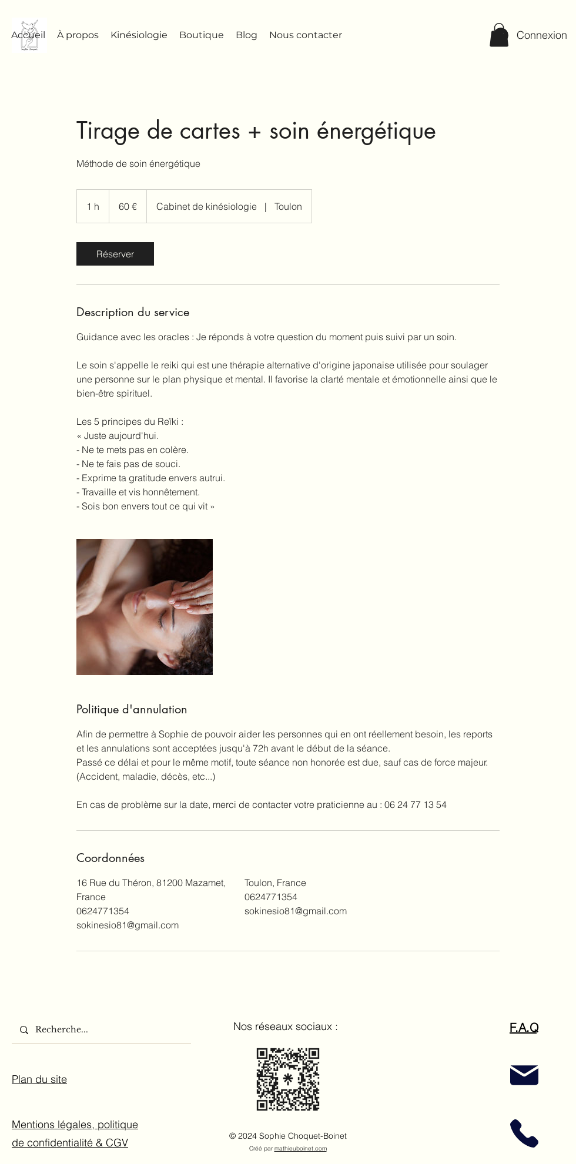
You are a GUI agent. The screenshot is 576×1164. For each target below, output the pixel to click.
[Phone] (524, 1133)
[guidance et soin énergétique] (144, 607)
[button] (499, 35)
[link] (115, 254)
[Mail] (524, 1075)
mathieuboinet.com (300, 1148)
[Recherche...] (100, 1030)
